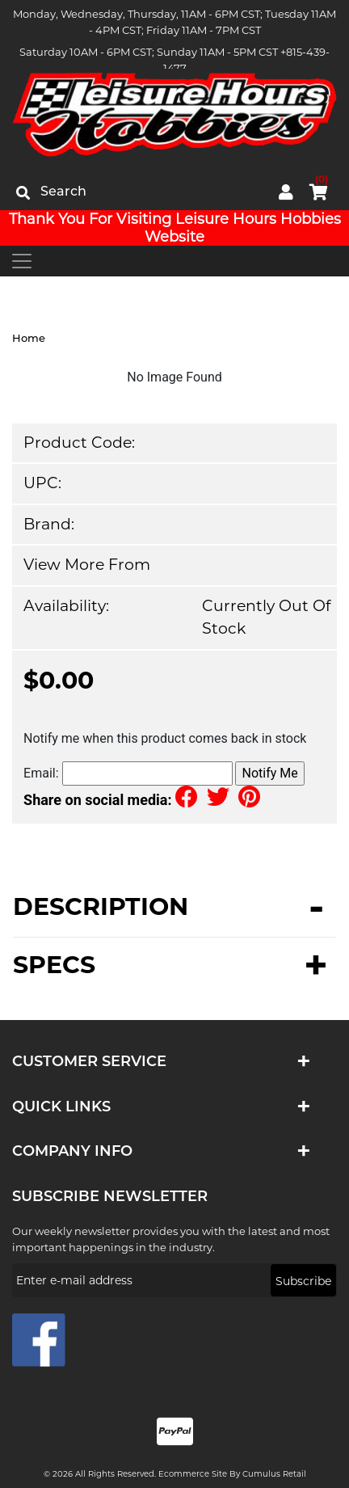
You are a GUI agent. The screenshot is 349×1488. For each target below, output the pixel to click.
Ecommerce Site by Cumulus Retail (232, 1474)
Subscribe (303, 1281)
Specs (54, 965)
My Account (286, 192)
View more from (86, 564)
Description (100, 908)
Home (28, 337)
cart (318, 189)
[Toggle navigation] (22, 261)
